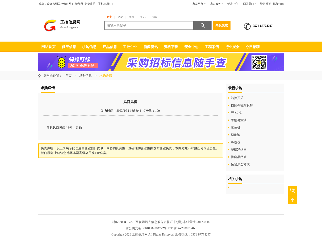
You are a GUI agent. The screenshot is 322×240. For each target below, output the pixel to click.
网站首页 (48, 47)
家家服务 (216, 3)
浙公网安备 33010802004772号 (146, 228)
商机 (131, 17)
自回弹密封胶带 (242, 105)
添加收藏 (278, 3)
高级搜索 (221, 25)
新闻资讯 (150, 47)
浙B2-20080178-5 (185, 228)
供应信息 (69, 47)
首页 (68, 75)
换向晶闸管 (239, 157)
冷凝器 (235, 142)
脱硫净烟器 (239, 149)
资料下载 (171, 47)
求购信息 (89, 47)
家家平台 (199, 3)
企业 (109, 17)
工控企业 (130, 47)
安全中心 (191, 47)
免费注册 (90, 3)
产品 (120, 17)
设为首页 (265, 3)
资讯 (142, 17)
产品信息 (110, 47)
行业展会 (232, 47)
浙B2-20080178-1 (123, 222)
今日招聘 (252, 47)
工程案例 (212, 47)
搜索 (203, 25)
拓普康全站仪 (240, 164)
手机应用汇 (105, 3)
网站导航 (249, 3)
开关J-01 (237, 112)
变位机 (235, 127)
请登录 (79, 3)
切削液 (235, 135)
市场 (154, 17)
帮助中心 (232, 3)
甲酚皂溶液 (239, 120)
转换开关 (237, 98)
